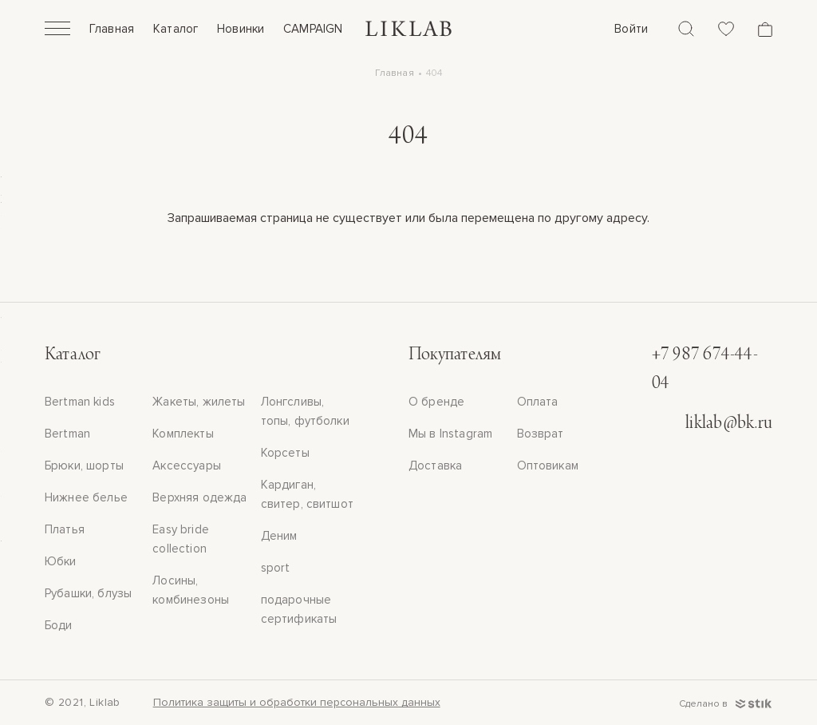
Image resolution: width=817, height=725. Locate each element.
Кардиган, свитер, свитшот (307, 494)
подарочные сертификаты (299, 609)
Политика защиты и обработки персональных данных (296, 702)
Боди (59, 625)
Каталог (175, 29)
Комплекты (182, 433)
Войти (631, 29)
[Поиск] (686, 29)
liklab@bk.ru (728, 424)
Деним (279, 536)
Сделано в (725, 704)
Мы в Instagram (450, 433)
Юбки (61, 561)
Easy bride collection (180, 539)
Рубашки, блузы (88, 593)
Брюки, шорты (84, 465)
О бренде (436, 401)
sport (275, 568)
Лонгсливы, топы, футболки (305, 411)
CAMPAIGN (312, 29)
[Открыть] (57, 30)
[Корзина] (765, 29)
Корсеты (285, 453)
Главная (111, 29)
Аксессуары (186, 465)
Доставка (435, 465)
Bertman (67, 433)
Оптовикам (547, 465)
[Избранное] (726, 29)
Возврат (540, 433)
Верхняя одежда (199, 497)
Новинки (240, 29)
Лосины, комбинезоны (190, 590)
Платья (65, 529)
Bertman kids (80, 401)
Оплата (537, 401)
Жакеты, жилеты (198, 401)
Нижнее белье (86, 497)
